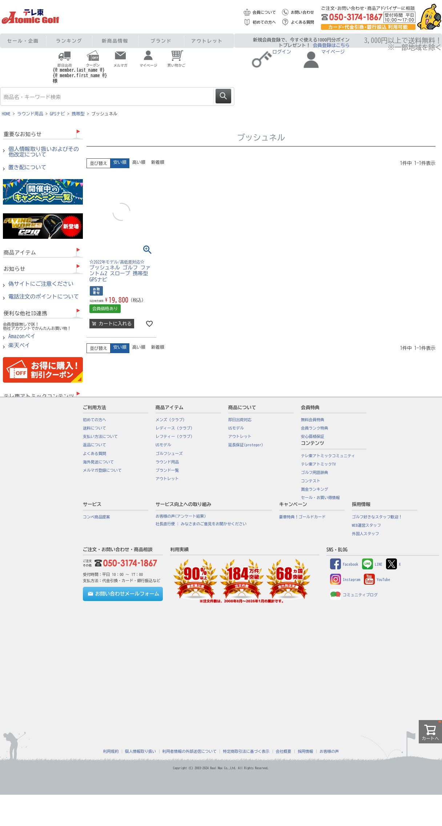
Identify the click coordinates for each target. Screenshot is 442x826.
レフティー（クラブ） (175, 436)
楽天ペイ (19, 345)
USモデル (163, 445)
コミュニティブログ (354, 595)
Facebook (344, 564)
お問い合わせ (302, 12)
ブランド (161, 41)
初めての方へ (264, 22)
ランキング (69, 41)
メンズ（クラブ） (171, 420)
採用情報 (305, 751)
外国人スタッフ (365, 533)
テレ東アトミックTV (318, 464)
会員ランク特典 (314, 428)
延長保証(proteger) (245, 445)
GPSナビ (57, 113)
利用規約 (111, 751)
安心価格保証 (312, 436)
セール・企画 (23, 41)
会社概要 (284, 751)
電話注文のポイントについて (43, 296)
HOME (6, 113)
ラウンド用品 (30, 113)
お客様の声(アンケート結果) (181, 516)
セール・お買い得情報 (320, 497)
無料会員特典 (312, 420)
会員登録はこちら (331, 45)
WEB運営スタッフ (366, 525)
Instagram (345, 579)
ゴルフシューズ (169, 453)
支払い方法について (100, 436)
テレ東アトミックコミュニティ (328, 456)
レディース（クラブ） (175, 428)
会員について (264, 12)
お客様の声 (329, 751)
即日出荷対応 (240, 420)
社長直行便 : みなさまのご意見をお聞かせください (201, 524)
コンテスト (310, 481)
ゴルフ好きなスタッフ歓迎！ (377, 517)
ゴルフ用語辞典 (314, 472)
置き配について (27, 167)
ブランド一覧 (167, 470)
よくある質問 (302, 22)
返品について (94, 445)
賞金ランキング (314, 489)
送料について (94, 428)
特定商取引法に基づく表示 (246, 751)
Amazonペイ (22, 336)
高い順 (138, 162)
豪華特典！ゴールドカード (302, 517)
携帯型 (78, 113)
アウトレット (207, 41)
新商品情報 (115, 41)
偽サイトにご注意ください (40, 283)
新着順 (157, 162)
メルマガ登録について (102, 470)
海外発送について (98, 462)
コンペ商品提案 (96, 517)
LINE (372, 564)
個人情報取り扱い (140, 751)
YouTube (377, 579)
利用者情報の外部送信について (189, 751)
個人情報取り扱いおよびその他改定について (43, 152)
